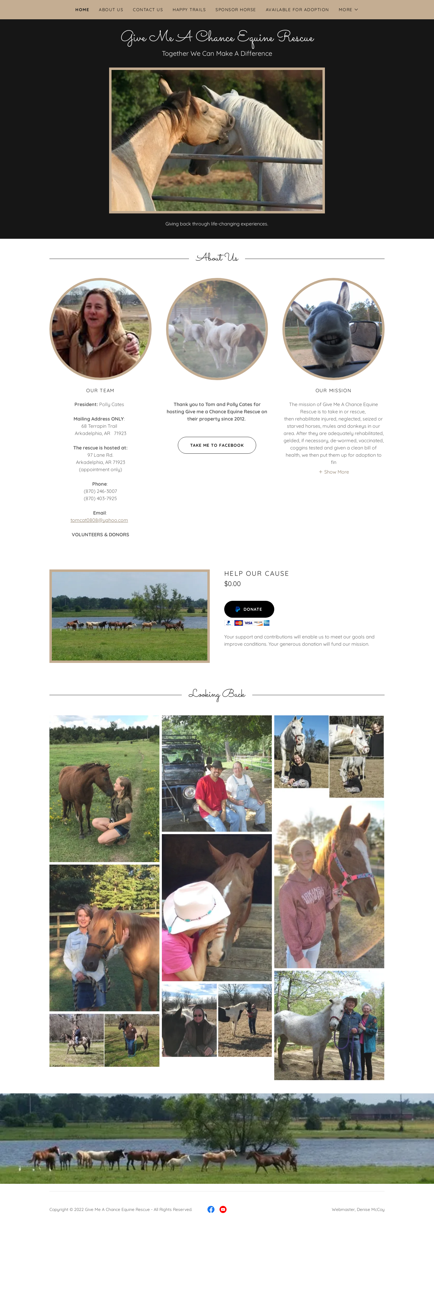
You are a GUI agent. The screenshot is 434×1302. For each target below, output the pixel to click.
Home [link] (82, 9)
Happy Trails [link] (189, 9)
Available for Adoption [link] (297, 9)
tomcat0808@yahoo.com (99, 520)
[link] (217, 39)
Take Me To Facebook (211, 445)
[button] (349, 9)
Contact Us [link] (148, 9)
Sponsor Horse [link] (235, 9)
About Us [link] (111, 9)
